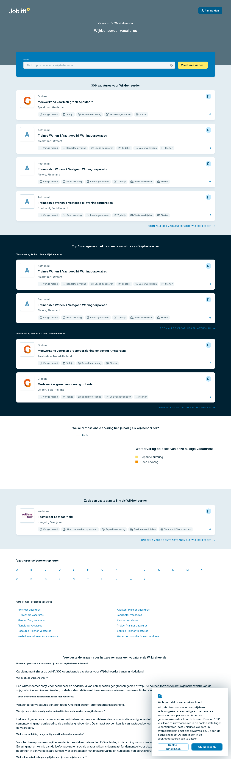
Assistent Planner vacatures (133, 609)
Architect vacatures (29, 609)
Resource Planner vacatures (34, 630)
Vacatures (104, 23)
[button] (171, 65)
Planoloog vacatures (30, 625)
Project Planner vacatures (132, 625)
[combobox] (99, 65)
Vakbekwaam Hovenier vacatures (38, 636)
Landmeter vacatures (129, 614)
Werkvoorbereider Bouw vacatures (138, 636)
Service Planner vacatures (132, 630)
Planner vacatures (127, 620)
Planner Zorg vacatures (32, 620)
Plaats (26, 60)
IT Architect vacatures (31, 614)
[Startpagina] (19, 10)
